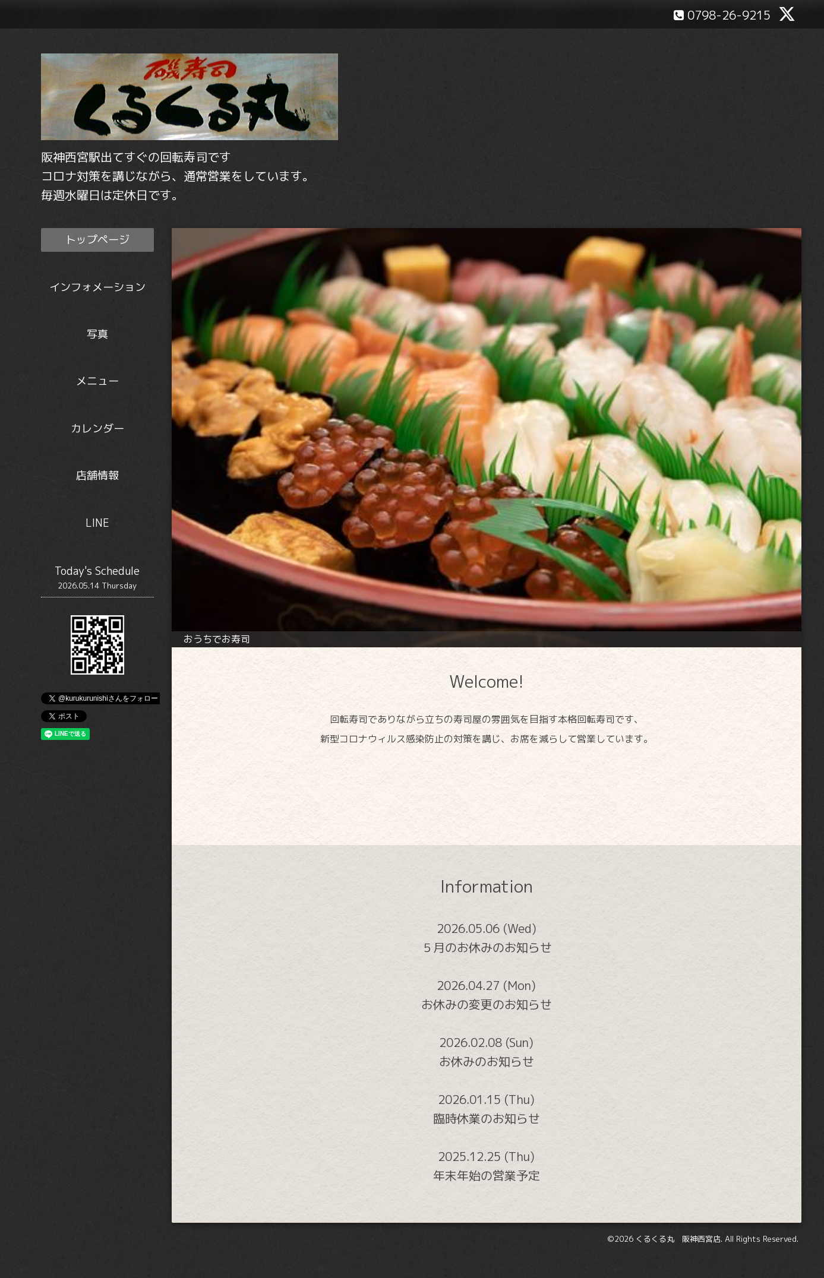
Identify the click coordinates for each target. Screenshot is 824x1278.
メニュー (97, 381)
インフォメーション (97, 287)
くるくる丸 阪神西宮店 (678, 1238)
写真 (97, 334)
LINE (97, 522)
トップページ (97, 239)
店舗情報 (97, 475)
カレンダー (97, 428)
